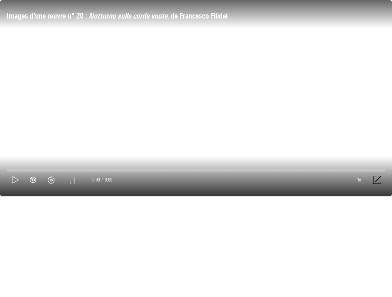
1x (359, 180)
